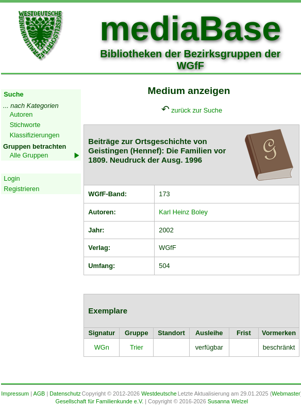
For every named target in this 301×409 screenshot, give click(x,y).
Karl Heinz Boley (183, 212)
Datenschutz (64, 393)
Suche (13, 94)
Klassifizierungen (35, 135)
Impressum (15, 393)
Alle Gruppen (29, 155)
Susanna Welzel (228, 401)
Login (12, 178)
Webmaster (286, 393)
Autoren (21, 114)
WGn (101, 347)
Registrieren (21, 189)
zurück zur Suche (196, 110)
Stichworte (25, 125)
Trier (136, 347)
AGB (39, 393)
